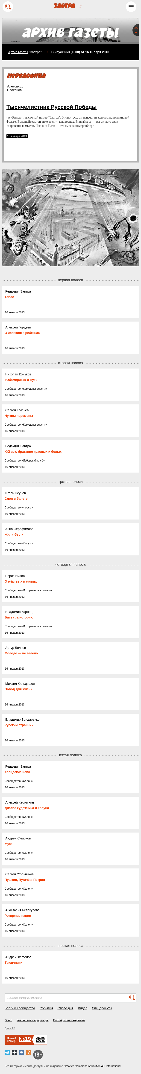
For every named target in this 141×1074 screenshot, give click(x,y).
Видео (82, 1008)
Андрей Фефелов (18, 957)
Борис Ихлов (15, 576)
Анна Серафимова (19, 529)
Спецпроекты (102, 1008)
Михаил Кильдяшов (20, 683)
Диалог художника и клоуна (27, 808)
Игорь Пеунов (15, 493)
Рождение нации (18, 915)
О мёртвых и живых (21, 581)
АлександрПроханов (15, 88)
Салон (27, 781)
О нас (8, 1020)
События (46, 1008)
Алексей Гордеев (18, 327)
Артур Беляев (15, 648)
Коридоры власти (34, 388)
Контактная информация (32, 1020)
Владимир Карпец (18, 612)
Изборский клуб (33, 460)
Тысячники (13, 962)
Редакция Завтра (18, 291)
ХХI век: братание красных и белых (33, 451)
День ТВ (10, 1028)
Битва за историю (19, 617)
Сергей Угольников (19, 874)
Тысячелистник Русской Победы (51, 107)
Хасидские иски (17, 772)
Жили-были (14, 534)
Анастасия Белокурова (22, 910)
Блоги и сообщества (20, 1008)
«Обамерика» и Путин (22, 380)
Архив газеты (18, 52)
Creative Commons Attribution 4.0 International (92, 1066)
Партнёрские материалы (69, 1020)
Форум (27, 507)
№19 (25, 1039)
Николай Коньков (18, 374)
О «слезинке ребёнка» (22, 333)
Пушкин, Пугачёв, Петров (25, 880)
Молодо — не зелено (21, 653)
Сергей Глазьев (17, 410)
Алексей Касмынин (19, 802)
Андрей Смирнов (18, 838)
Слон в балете (16, 498)
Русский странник (19, 725)
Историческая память (37, 590)
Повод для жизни (18, 689)
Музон (10, 844)
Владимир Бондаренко (22, 719)
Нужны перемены (19, 416)
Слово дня (65, 1008)
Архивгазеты (40, 1039)
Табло (9, 297)
